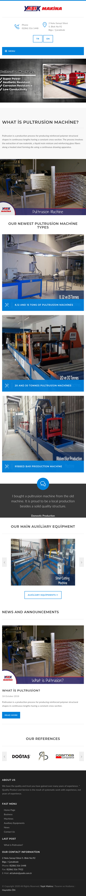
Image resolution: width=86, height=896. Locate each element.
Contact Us (9, 831)
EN (48, 38)
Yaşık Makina (46, 886)
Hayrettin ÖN (8, 890)
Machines (8, 818)
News (7, 827)
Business (8, 814)
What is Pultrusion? (13, 845)
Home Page (9, 810)
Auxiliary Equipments (43, 595)
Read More (11, 715)
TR (37, 38)
